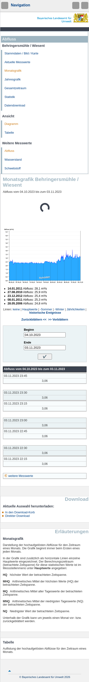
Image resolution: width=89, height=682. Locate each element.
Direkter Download (17, 516)
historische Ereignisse (45, 312)
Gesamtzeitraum (15, 88)
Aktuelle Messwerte (17, 62)
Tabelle (9, 132)
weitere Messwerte (20, 476)
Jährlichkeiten (76, 309)
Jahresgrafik (12, 79)
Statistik (9, 97)
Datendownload (14, 105)
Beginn (29, 329)
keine (16, 309)
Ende (27, 342)
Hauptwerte (29, 309)
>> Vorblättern (58, 319)
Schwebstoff (12, 168)
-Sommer (46, 309)
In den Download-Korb (20, 512)
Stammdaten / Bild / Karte (21, 53)
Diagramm (11, 124)
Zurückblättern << (34, 319)
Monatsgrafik (12, 70)
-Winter (59, 309)
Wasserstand (13, 159)
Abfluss (9, 151)
